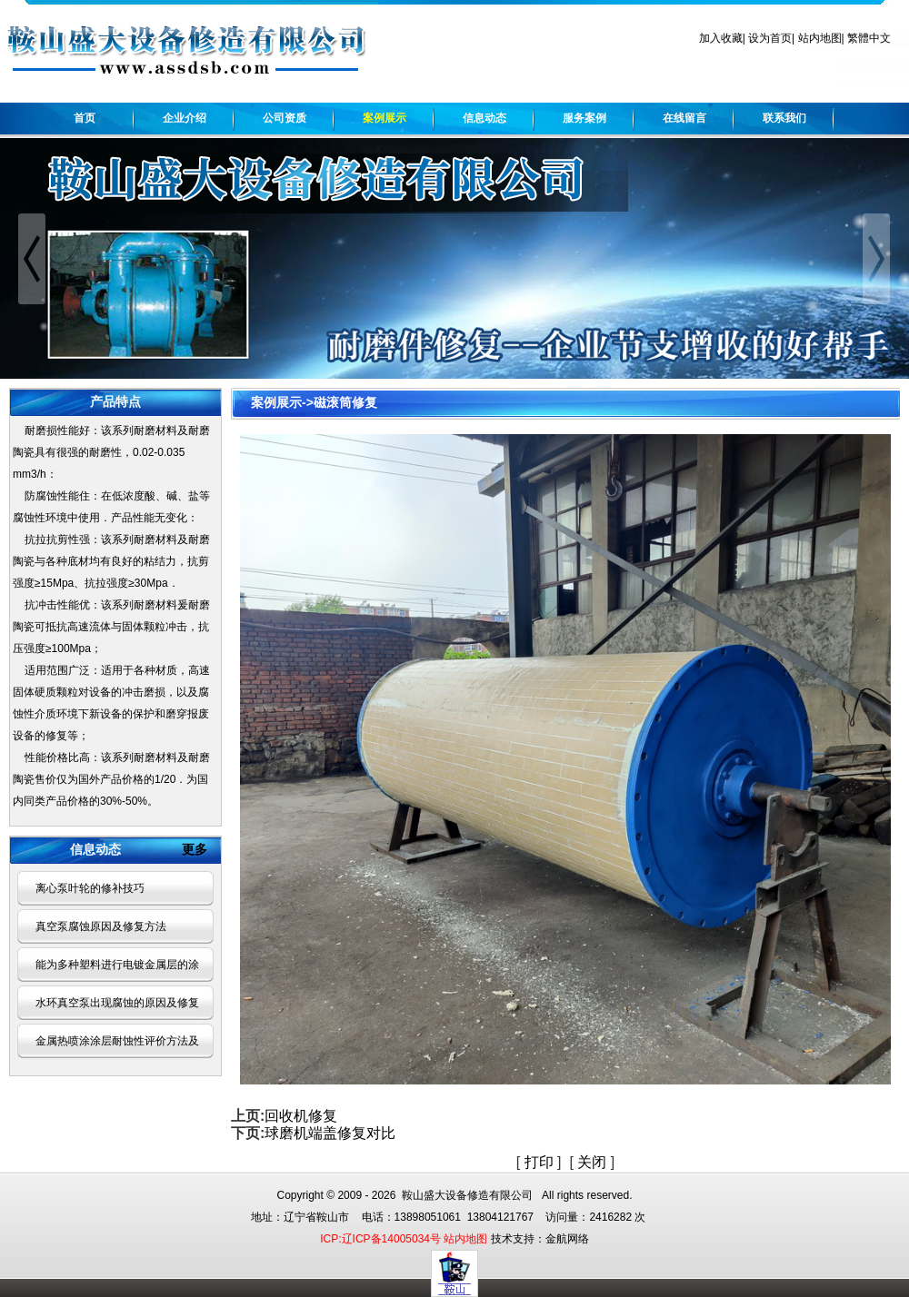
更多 (202, 849)
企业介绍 (184, 118)
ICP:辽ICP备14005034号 (380, 1239)
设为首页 (770, 38)
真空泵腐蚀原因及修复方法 (100, 926)
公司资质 (284, 118)
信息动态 (484, 118)
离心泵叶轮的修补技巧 (90, 888)
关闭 (591, 1162)
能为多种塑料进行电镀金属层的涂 (117, 964)
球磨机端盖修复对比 (330, 1133)
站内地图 (820, 38)
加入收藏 (721, 38)
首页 (84, 118)
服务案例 (584, 118)
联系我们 (784, 118)
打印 (539, 1162)
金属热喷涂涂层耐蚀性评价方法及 (117, 1041)
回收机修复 (301, 1116)
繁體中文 (869, 38)
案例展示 (384, 118)
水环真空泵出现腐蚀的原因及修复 (117, 1002)
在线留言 (684, 118)
